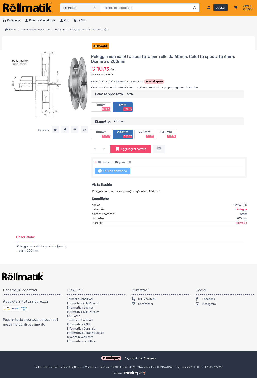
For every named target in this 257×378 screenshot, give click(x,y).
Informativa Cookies (80, 307)
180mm (103, 134)
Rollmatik (241, 223)
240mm (168, 134)
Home (12, 29)
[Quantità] (100, 149)
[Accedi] (216, 8)
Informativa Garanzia (81, 328)
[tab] (25, 237)
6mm (125, 107)
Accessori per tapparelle (35, 29)
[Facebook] (225, 299)
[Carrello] (235, 8)
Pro (64, 20)
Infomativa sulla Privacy (83, 303)
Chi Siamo (73, 316)
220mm (146, 134)
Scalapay (150, 358)
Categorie (11, 20)
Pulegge (60, 29)
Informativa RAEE (78, 324)
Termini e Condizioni (80, 299)
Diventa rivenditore (40, 20)
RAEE (80, 20)
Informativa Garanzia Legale (85, 333)
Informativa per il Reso (82, 341)
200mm (124, 134)
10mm (104, 107)
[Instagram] (225, 304)
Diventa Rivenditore (80, 337)
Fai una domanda (112, 171)
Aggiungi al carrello (130, 149)
